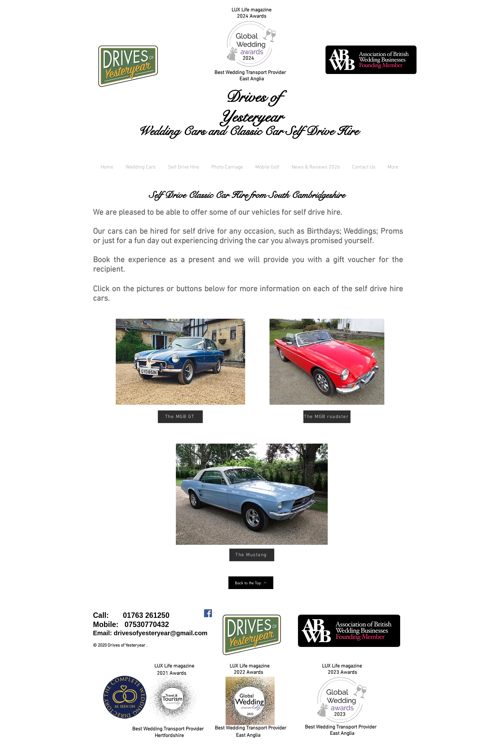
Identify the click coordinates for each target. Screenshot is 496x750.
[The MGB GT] (180, 416)
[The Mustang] (251, 555)
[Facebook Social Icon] (208, 613)
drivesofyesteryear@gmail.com (161, 633)
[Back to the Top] (250, 582)
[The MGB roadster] (326, 416)
